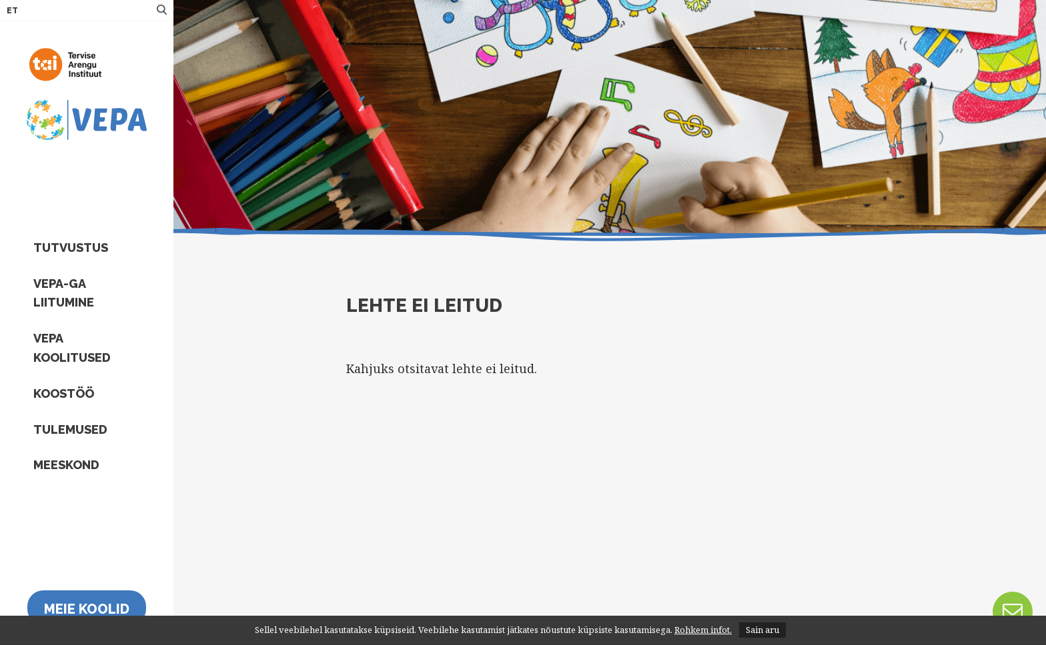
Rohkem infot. (703, 630)
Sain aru (762, 630)
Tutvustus (70, 248)
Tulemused (70, 429)
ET (12, 10)
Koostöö (63, 393)
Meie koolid (86, 609)
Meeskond (66, 465)
